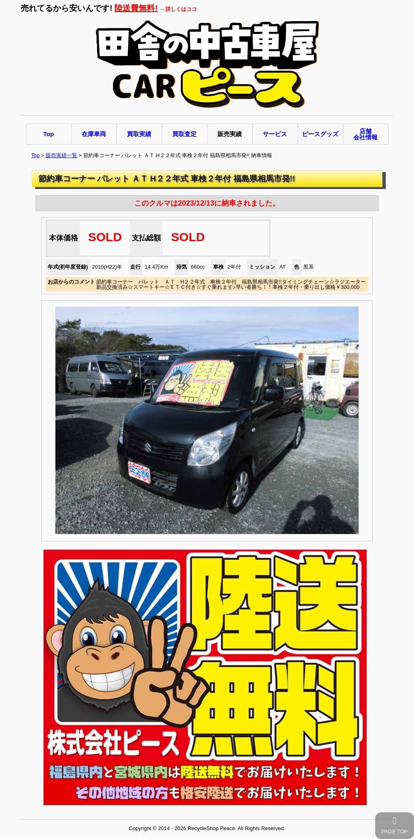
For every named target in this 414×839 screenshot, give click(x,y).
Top (35, 155)
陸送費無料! (136, 8)
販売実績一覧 (61, 155)
